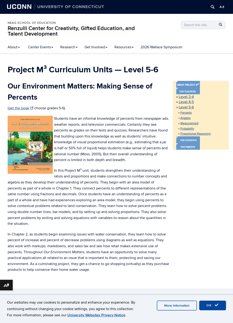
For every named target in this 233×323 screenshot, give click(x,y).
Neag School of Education (32, 23)
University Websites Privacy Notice (96, 315)
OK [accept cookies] (212, 305)
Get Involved (96, 47)
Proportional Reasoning (195, 134)
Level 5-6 (186, 107)
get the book (21, 108)
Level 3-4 (186, 96)
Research (69, 47)
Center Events (40, 47)
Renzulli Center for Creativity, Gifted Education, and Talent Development (71, 31)
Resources (124, 47)
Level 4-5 (186, 102)
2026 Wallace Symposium (161, 47)
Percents (186, 113)
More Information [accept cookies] (176, 306)
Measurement (189, 123)
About (14, 47)
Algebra (185, 118)
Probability (187, 129)
